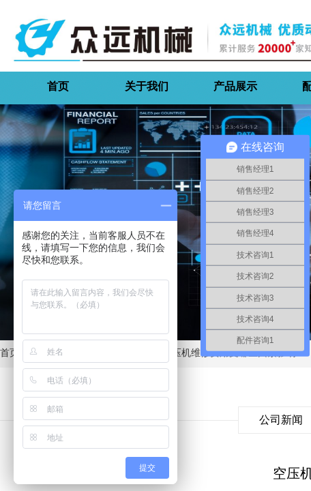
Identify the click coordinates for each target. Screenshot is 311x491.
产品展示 (235, 86)
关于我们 (146, 86)
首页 (58, 86)
